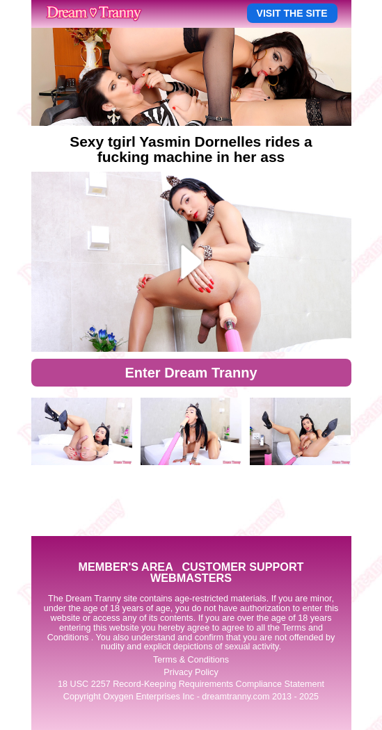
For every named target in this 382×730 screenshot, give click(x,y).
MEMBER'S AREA (125, 566)
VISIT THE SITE (292, 13)
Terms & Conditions (191, 660)
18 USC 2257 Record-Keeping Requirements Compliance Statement (191, 684)
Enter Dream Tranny (191, 372)
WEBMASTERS (191, 577)
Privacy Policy (191, 672)
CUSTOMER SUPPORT (242, 566)
